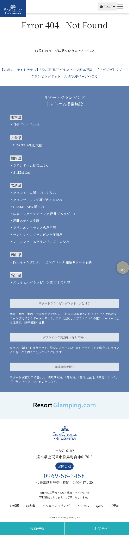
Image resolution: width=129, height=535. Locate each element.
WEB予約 (37, 528)
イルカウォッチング (56, 505)
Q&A (99, 505)
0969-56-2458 (64, 475)
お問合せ (101, 528)
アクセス (83, 505)
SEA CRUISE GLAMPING (13, 8)
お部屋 (14, 505)
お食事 (30, 505)
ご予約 (114, 505)
